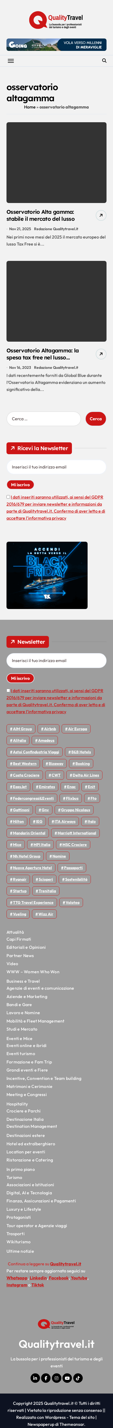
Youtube (79, 1277)
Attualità (15, 932)
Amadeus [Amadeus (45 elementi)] (46, 740)
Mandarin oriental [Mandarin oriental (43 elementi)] (29, 833)
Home (30, 107)
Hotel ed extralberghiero (30, 1143)
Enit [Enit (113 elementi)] (91, 786)
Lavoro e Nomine (23, 1012)
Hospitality (17, 1104)
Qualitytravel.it (57, 1343)
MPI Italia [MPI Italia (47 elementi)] (42, 844)
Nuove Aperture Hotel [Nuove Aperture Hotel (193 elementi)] (32, 867)
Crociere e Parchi (23, 1111)
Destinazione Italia (25, 1119)
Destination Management (31, 1126)
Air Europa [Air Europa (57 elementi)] (77, 728)
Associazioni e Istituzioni (30, 1184)
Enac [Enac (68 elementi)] (71, 786)
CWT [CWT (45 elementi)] (56, 775)
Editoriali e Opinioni (26, 947)
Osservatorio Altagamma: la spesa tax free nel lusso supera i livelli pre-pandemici (43, 357)
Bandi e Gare (19, 1004)
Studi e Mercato (21, 1029)
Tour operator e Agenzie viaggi (36, 1225)
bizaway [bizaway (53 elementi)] (56, 763)
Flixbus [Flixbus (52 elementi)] (72, 798)
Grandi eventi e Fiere (27, 1070)
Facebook (59, 1277)
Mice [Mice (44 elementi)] (17, 844)
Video (12, 963)
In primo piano (20, 1169)
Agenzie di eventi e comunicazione (40, 988)
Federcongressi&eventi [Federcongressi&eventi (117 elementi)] (33, 798)
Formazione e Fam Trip (29, 1062)
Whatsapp (17, 1277)
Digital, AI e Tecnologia (29, 1192)
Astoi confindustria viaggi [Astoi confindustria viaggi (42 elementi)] (36, 752)
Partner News (20, 955)
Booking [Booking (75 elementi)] (82, 763)
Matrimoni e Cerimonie (29, 1086)
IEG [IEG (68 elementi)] (39, 821)
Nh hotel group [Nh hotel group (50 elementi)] (26, 856)
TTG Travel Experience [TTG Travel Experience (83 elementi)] (33, 902)
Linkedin (38, 1277)
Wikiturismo (18, 1241)
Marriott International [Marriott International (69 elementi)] (77, 833)
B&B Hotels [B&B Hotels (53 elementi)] (81, 752)
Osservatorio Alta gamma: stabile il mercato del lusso (40, 215)
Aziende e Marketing (26, 996)
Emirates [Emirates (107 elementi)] (47, 786)
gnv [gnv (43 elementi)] (45, 809)
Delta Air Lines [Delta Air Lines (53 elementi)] (86, 775)
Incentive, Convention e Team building (43, 1078)
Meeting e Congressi (26, 1094)
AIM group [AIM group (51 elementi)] (22, 728)
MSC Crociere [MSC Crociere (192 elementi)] (74, 844)
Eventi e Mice (19, 1038)
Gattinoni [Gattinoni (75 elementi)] (21, 809)
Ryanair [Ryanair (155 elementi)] (19, 879)
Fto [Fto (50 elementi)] (94, 798)
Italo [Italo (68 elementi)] (92, 821)
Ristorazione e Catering (29, 1160)
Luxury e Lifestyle (23, 1209)
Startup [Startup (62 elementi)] (19, 890)
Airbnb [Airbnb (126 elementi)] (50, 728)
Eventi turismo (20, 1053)
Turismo (14, 1177)
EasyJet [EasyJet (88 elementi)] (20, 786)
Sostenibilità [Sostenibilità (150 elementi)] (76, 879)
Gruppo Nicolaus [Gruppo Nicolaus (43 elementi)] (75, 809)
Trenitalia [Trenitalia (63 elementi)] (47, 890)
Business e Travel (23, 981)
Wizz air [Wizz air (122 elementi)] (45, 914)
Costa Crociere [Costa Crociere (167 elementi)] (26, 775)
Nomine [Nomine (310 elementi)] (59, 856)
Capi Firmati (18, 939)
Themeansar (71, 1424)
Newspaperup (41, 1424)
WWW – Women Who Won (32, 971)
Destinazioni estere (25, 1135)
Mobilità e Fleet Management (35, 1021)
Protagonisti (18, 1217)
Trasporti (15, 1233)
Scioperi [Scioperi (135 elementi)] (46, 879)
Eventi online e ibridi (26, 1045)
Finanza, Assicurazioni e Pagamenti (41, 1200)
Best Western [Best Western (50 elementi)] (24, 763)
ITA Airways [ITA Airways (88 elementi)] (65, 821)
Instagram (16, 1284)
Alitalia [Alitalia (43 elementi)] (19, 740)
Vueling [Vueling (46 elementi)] (19, 914)
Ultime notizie (20, 1251)
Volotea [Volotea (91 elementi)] (72, 902)
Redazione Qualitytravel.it (56, 228)
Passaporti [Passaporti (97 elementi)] (73, 867)
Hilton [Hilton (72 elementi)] (18, 821)
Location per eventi (25, 1151)
